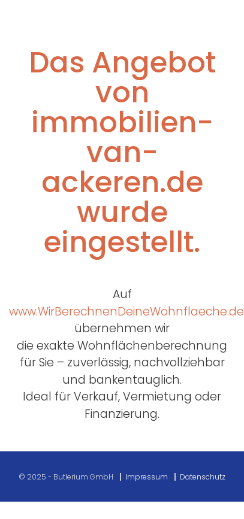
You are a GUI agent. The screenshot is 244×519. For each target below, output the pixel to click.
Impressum (146, 477)
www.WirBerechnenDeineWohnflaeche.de (126, 311)
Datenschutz (202, 477)
